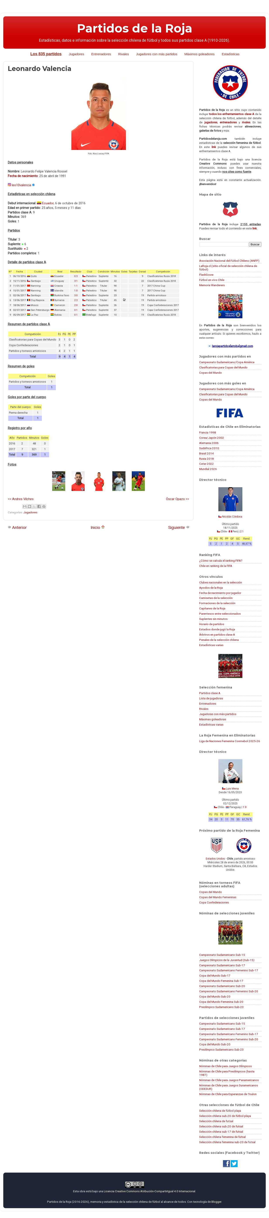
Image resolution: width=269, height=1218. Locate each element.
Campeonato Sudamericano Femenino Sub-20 (228, 991)
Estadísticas (231, 54)
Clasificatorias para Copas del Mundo (223, 367)
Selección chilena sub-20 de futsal (221, 1126)
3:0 (75, 295)
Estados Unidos (215, 858)
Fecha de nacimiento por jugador (220, 593)
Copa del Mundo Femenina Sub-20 (221, 1001)
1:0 (75, 290)
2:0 (75, 305)
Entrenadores (101, 54)
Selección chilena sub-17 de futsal (221, 1131)
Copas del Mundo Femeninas (217, 897)
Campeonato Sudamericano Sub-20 (222, 986)
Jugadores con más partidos (156, 54)
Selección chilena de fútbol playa (220, 1110)
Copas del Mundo (210, 372)
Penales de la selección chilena (219, 640)
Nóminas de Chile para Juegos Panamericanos (229, 1080)
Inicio (98, 527)
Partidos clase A (209, 693)
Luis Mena (232, 788)
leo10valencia (21, 185)
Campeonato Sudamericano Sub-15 (222, 955)
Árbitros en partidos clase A (217, 634)
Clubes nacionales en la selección (220, 582)
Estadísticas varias (211, 645)
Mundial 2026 (208, 469)
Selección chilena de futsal (216, 1121)
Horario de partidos (211, 624)
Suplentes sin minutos (213, 619)
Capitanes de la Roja (212, 608)
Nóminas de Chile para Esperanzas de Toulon (228, 1094)
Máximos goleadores (199, 54)
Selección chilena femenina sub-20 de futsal (227, 1142)
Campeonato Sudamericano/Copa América (226, 362)
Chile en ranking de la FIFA (215, 566)
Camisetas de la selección (216, 598)
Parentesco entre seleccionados (220, 613)
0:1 (75, 310)
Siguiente (178, 527)
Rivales (123, 54)
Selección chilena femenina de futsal (222, 1137)
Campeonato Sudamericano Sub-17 (222, 965)
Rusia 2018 (206, 458)
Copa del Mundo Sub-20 (214, 996)
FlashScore (206, 274)
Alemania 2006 (209, 443)
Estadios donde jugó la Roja (217, 629)
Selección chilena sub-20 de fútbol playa (225, 1116)
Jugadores (76, 54)
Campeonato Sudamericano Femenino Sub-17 (228, 970)
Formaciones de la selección (217, 603)
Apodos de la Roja (211, 587)
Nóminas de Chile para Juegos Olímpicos (225, 1066)
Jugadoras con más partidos (217, 714)
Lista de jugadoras (211, 698)
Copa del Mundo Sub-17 (214, 975)
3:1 (75, 281)
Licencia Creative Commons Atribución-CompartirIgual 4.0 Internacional (149, 1191)
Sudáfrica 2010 (209, 448)
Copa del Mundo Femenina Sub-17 (221, 980)
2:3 (75, 300)
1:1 (75, 285)
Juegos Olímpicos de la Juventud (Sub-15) (226, 960)
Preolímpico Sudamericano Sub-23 (221, 1007)
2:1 (242, 531)
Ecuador (48, 203)
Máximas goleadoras (212, 719)
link (214, 147)
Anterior (17, 527)
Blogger (216, 1201)
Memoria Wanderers (212, 285)
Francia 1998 (207, 432)
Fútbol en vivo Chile (211, 280)
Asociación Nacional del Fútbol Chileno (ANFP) (229, 260)
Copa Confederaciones (214, 902)
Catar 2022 (206, 463)
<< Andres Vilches (21, 499)
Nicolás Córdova (232, 516)
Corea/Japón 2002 (211, 437)
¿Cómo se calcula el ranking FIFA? (220, 560)
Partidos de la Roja (134, 28)
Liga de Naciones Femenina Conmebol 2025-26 (229, 741)
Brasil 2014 (206, 453)
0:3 (75, 276)
